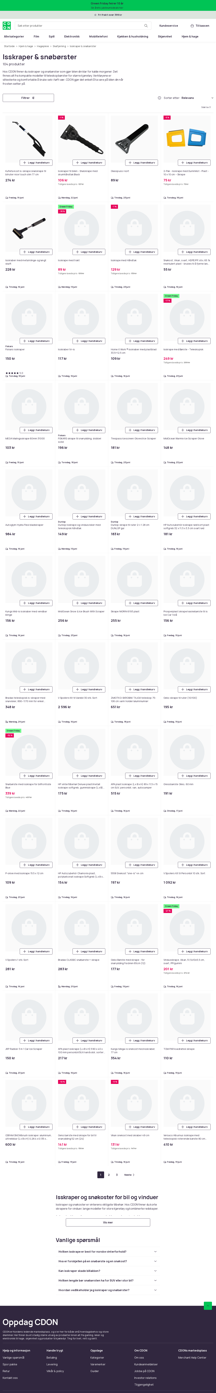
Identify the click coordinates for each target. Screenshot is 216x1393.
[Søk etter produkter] (146, 26)
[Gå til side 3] (117, 1174)
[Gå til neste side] (129, 1174)
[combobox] (83, 26)
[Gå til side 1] (100, 1174)
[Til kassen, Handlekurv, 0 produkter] (199, 26)
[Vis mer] (108, 1222)
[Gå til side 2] (108, 1174)
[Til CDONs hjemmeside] (7, 26)
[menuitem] (14, 36)
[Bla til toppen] (208, 1306)
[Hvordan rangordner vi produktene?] (159, 98)
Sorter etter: (172, 98)
